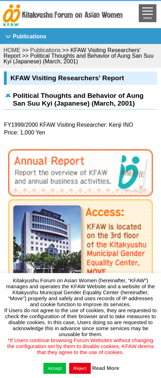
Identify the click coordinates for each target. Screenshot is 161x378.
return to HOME (62, 16)
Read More (105, 368)
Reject (80, 368)
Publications (29, 36)
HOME (12, 50)
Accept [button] (55, 368)
